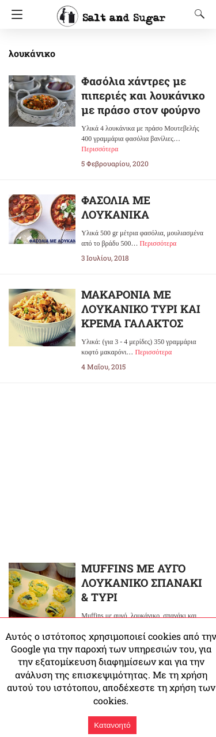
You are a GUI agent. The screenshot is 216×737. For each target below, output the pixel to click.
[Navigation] (14, 14)
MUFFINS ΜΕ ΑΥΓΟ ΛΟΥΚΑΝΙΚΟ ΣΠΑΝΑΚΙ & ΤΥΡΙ (142, 583)
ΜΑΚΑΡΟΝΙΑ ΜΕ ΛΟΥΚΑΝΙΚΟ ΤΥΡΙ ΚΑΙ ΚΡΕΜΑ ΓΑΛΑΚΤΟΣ (141, 308)
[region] (108, 463)
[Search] (197, 13)
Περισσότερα (99, 149)
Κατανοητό (112, 725)
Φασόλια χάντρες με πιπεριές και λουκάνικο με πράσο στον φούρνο (141, 95)
